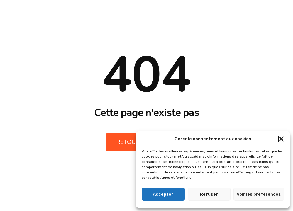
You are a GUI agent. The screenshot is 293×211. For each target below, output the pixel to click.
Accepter (163, 194)
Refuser (209, 194)
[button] (281, 139)
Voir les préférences (259, 194)
